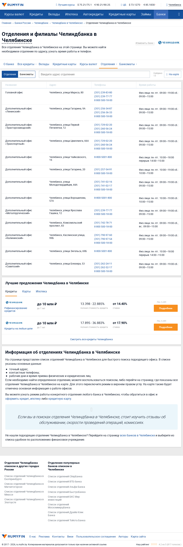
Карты (26, 291)
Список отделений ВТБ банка (65, 481)
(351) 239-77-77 (103, 96)
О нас (32, 536)
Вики (70, 536)
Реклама (44, 536)
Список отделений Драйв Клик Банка (65, 514)
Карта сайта (138, 536)
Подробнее (165, 308)
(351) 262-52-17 (103, 267)
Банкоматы (127, 64)
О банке (9, 64)
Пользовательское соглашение (96, 536)
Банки (160, 14)
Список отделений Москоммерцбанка (59, 506)
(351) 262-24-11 (103, 263)
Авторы (123, 536)
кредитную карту (59, 399)
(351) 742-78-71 (103, 222)
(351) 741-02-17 (103, 185)
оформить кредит (17, 399)
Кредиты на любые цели (18, 328)
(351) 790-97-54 (103, 239)
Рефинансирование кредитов (15, 310)
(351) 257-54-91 (103, 169)
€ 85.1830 (149, 4)
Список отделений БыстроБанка (67, 492)
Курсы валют (14, 14)
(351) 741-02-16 (103, 181)
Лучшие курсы (65, 4)
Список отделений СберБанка (65, 476)
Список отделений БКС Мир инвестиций (64, 498)
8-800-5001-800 (103, 157)
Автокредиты (93, 14)
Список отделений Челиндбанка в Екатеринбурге (24, 478)
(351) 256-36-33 (103, 112)
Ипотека (71, 14)
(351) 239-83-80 (103, 92)
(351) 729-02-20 (103, 124)
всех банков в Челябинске (137, 435)
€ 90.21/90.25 (102, 4)
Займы (146, 14)
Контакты (58, 536)
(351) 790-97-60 (103, 235)
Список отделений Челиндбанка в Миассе (24, 493)
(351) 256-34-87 (103, 108)
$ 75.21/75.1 (84, 4)
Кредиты (36, 14)
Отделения (108, 64)
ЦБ (123, 5)
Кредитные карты (122, 14)
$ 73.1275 (134, 4)
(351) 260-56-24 (103, 128)
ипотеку (35, 399)
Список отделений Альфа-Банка (66, 486)
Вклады (54, 14)
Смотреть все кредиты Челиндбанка (91, 339)
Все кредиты (26, 64)
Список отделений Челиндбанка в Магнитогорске (24, 485)
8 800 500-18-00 (103, 100)
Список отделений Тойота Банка (66, 520)
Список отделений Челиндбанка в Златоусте (24, 501)
